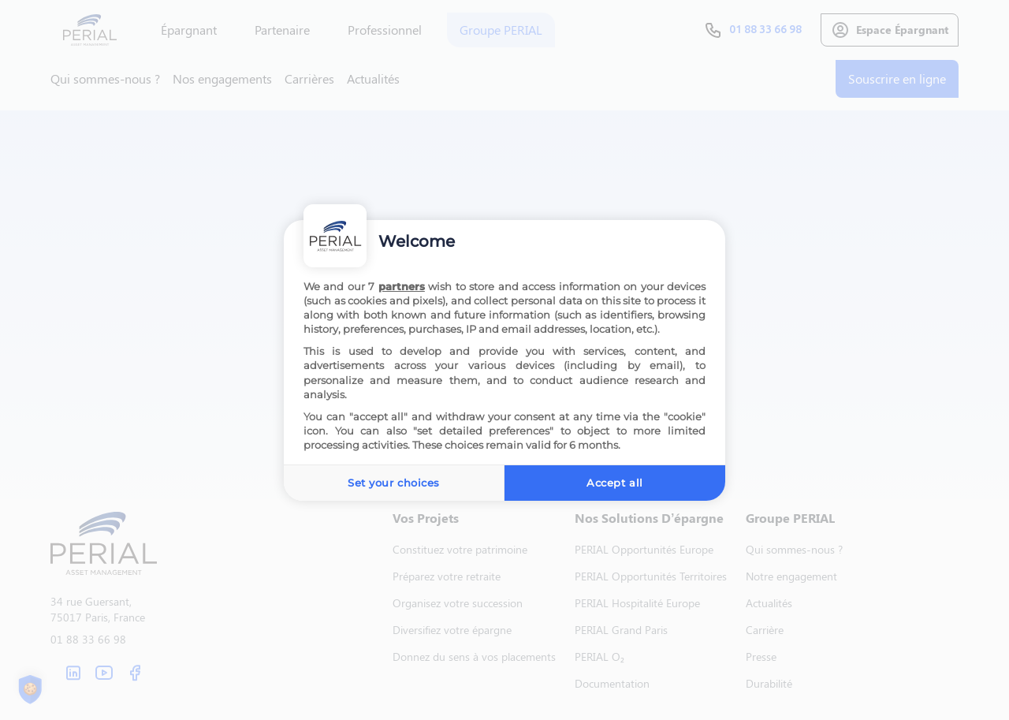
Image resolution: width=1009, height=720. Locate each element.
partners (401, 286)
